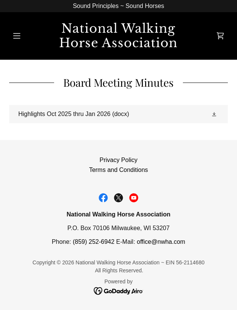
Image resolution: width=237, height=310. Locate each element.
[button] (25, 35)
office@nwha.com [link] (161, 241)
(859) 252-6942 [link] (93, 241)
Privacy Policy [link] (118, 160)
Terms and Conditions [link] (118, 170)
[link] (118, 36)
